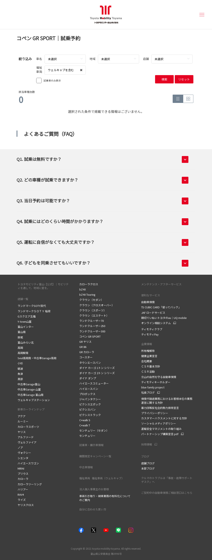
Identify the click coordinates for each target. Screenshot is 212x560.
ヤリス (22, 432)
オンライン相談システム (156, 323)
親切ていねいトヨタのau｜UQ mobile (164, 318)
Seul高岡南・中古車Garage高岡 (37, 358)
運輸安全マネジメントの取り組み (161, 429)
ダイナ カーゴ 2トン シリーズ (97, 373)
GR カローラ (86, 352)
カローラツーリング (30, 484)
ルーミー (23, 421)
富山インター (26, 327)
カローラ (23, 479)
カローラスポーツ (28, 427)
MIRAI (21, 468)
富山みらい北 (26, 342)
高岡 (20, 348)
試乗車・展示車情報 (91, 445)
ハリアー (23, 489)
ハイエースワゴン (28, 463)
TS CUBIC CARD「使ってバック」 (161, 307)
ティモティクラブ (151, 329)
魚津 (20, 374)
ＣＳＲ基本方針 (150, 366)
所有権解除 (148, 351)
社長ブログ (148, 392)
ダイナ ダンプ (87, 378)
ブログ (145, 456)
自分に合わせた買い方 (92, 509)
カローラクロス (88, 284)
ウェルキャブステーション (34, 400)
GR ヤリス (85, 342)
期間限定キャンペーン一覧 (95, 456)
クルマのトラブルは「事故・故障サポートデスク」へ (166, 480)
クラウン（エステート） (94, 315)
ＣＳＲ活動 (148, 371)
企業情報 (147, 344)
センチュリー (87, 436)
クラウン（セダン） (91, 300)
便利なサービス (150, 295)
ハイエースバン (88, 389)
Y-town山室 (24, 321)
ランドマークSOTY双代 (32, 306)
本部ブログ (148, 468)
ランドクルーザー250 (92, 326)
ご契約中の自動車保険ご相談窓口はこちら (166, 493)
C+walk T (84, 425)
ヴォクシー (24, 453)
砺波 (20, 369)
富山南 (22, 332)
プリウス (23, 474)
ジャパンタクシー (90, 399)
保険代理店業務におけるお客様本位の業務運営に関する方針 (166, 400)
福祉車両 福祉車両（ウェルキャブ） (102, 478)
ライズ (22, 500)
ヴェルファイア (27, 442)
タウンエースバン (90, 363)
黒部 (20, 379)
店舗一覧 (23, 299)
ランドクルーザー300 (92, 331)
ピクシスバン (87, 409)
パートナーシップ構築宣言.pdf (159, 434)
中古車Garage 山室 (29, 389)
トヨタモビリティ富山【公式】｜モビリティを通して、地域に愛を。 (43, 286)
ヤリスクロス (26, 505)
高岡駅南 (23, 353)
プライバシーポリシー (154, 413)
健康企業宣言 (149, 356)
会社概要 (146, 361)
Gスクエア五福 (27, 316)
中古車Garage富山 (29, 384)
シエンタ (23, 458)
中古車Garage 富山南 (30, 395)
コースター (86, 357)
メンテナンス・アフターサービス (161, 284)
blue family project (152, 387)
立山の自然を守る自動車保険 (158, 377)
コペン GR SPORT (90, 336)
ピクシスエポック (90, 404)
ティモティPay (150, 334)
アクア (21, 416)
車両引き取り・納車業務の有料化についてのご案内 (104, 498)
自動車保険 (148, 302)
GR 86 (82, 347)
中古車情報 (86, 467)
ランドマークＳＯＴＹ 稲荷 (34, 311)
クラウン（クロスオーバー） (96, 305)
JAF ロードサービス (153, 313)
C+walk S (84, 420)
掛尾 (20, 337)
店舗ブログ (148, 463)
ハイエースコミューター (94, 383)
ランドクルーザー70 (91, 321)
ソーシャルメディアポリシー (158, 423)
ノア (20, 447)
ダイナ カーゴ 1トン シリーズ (97, 368)
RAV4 (21, 495)
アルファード (26, 437)
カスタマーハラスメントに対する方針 (164, 418)
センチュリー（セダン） (94, 430)
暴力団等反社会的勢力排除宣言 (160, 408)
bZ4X (82, 289)
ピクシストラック (90, 415)
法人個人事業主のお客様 (94, 489)
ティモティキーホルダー (155, 382)
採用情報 (146, 444)
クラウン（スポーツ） (92, 310)
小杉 (20, 363)
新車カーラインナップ (31, 409)
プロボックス (87, 394)
